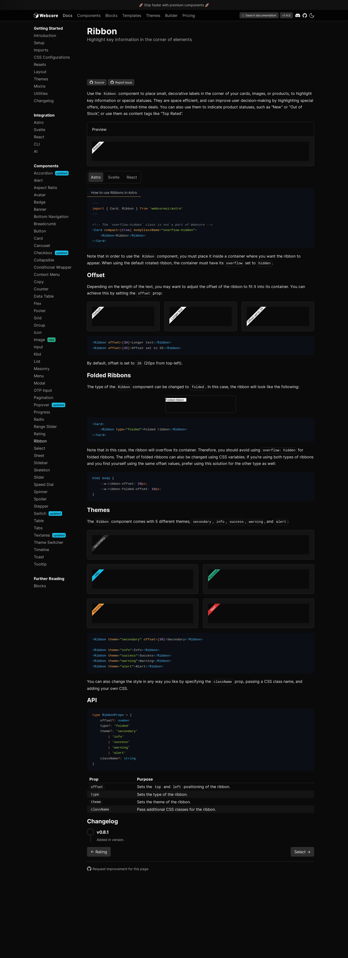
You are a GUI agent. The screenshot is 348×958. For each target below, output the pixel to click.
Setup (39, 42)
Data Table (44, 296)
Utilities (41, 93)
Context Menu (47, 274)
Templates (131, 15)
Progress (42, 412)
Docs (67, 15)
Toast (39, 556)
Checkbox (51, 252)
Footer (40, 310)
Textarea (50, 535)
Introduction (45, 35)
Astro (39, 122)
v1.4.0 (286, 15)
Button (40, 231)
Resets (40, 64)
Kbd (37, 354)
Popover (49, 404)
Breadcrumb (45, 223)
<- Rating (99, 848)
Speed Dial (44, 484)
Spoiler (40, 498)
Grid (38, 317)
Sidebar (41, 462)
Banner (40, 209)
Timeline (41, 549)
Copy (39, 281)
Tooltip (40, 564)
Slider (39, 477)
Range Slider (45, 426)
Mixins (39, 86)
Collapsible (44, 260)
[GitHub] (305, 15)
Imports (41, 50)
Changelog (44, 100)
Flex (37, 303)
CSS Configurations (52, 57)
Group (39, 325)
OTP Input (43, 390)
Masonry (42, 368)
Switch (48, 513)
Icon (38, 332)
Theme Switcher (48, 542)
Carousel (42, 245)
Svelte (39, 129)
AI (35, 151)
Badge (39, 202)
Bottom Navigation (51, 216)
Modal (39, 383)
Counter (41, 289)
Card (38, 238)
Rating (39, 433)
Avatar (40, 194)
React (39, 136)
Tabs (38, 527)
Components (89, 15)
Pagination (43, 397)
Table (39, 520)
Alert (38, 180)
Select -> (302, 848)
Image (45, 339)
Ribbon (40, 441)
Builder (171, 15)
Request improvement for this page (117, 865)
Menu (39, 375)
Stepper (41, 506)
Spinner (41, 491)
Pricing (188, 15)
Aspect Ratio (45, 187)
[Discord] (297, 15)
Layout (40, 71)
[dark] (311, 15)
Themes (153, 15)
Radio (39, 419)
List (37, 361)
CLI (37, 144)
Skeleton (42, 470)
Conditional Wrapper (53, 267)
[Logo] (46, 15)
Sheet (39, 455)
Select (39, 448)
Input (38, 346)
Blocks (111, 15)
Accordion (51, 173)
